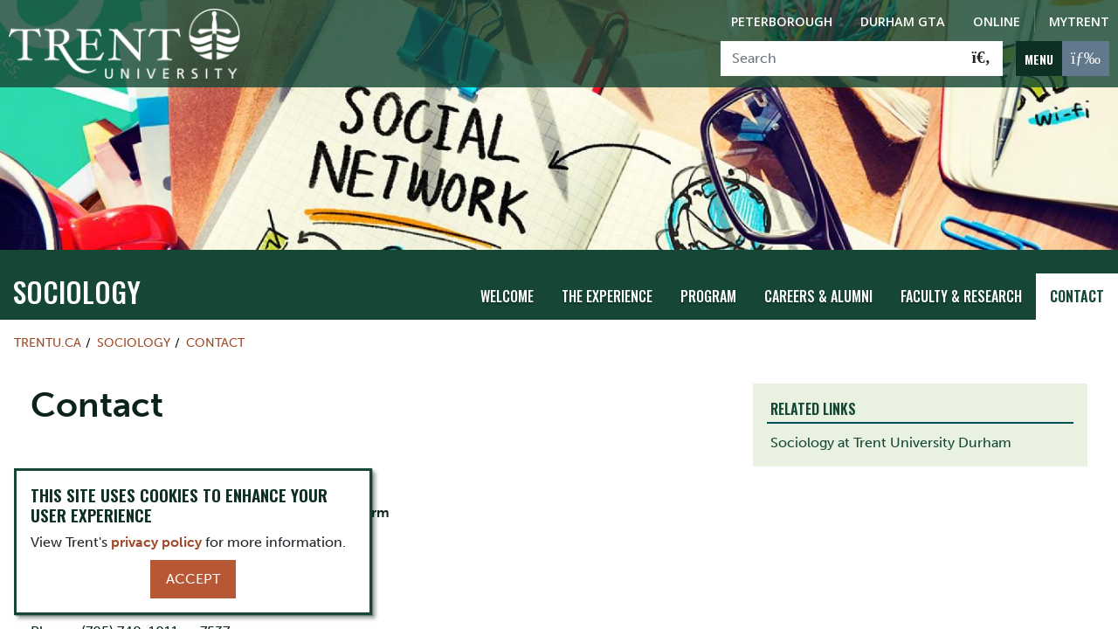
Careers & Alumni (818, 296)
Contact (1077, 296)
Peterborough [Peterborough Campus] (781, 21)
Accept (193, 578)
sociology (77, 291)
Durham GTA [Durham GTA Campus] (902, 21)
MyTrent (1079, 21)
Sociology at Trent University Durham (890, 442)
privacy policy (156, 542)
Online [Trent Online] (996, 21)
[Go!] (981, 58)
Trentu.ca (47, 342)
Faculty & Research (961, 296)
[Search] (841, 58)
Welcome (507, 296)
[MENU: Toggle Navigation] (1062, 58)
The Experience (607, 296)
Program (708, 296)
